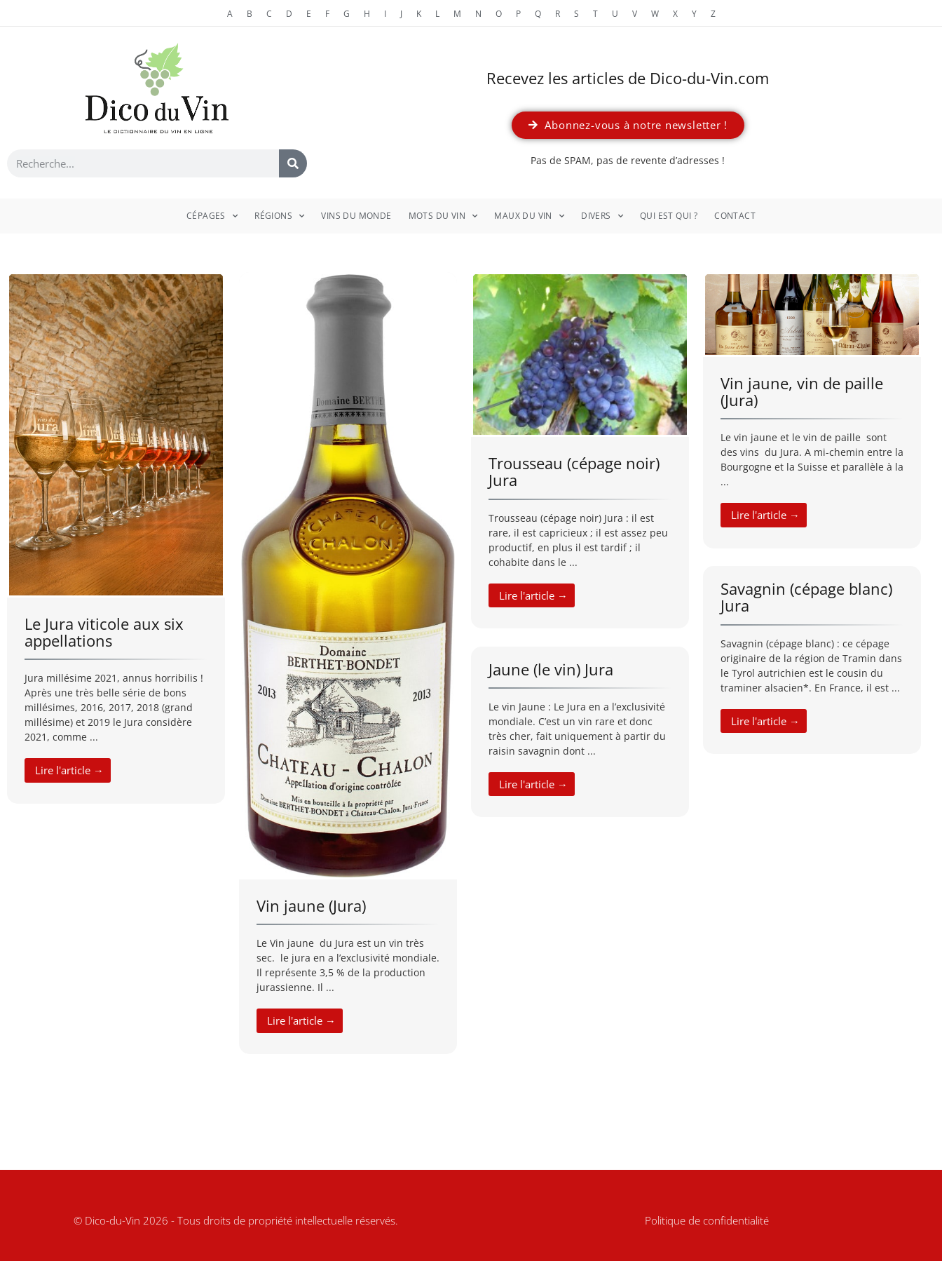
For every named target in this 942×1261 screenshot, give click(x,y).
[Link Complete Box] (116, 538)
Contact (735, 216)
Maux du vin (529, 216)
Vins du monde (356, 216)
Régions (279, 216)
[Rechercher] (293, 163)
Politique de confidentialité (707, 1220)
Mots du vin (443, 216)
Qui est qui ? (668, 216)
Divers (602, 216)
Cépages (212, 216)
